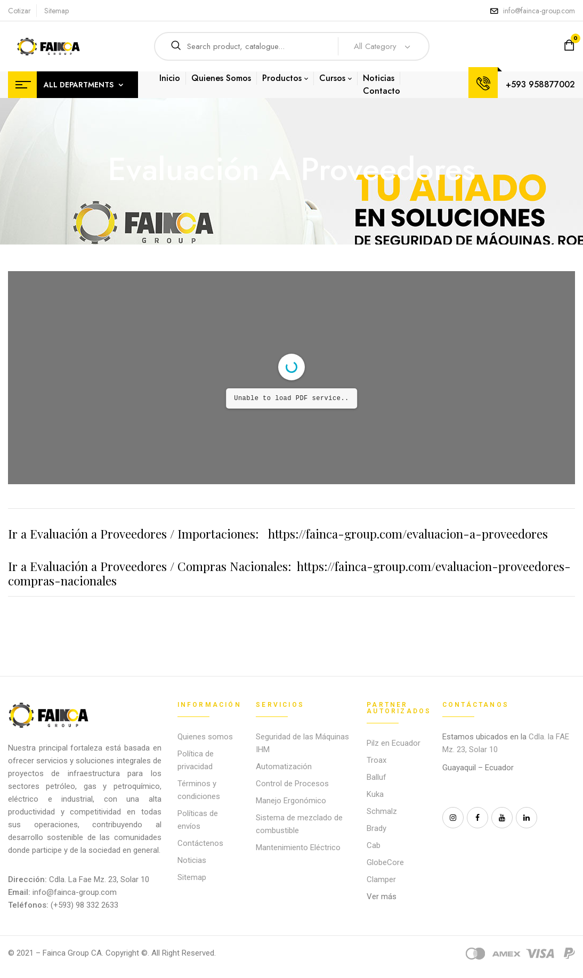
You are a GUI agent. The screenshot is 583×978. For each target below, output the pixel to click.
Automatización (284, 766)
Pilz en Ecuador (393, 743)
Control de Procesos (292, 783)
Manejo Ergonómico (291, 800)
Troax (376, 760)
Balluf (376, 777)
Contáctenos (200, 843)
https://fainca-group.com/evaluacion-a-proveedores (408, 534)
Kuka (375, 794)
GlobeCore (385, 862)
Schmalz (382, 811)
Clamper (381, 879)
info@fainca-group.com (539, 10)
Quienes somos (205, 736)
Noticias (191, 860)
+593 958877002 (540, 84)
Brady (376, 828)
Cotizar (19, 10)
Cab (373, 845)
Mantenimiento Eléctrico (298, 847)
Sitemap (56, 10)
